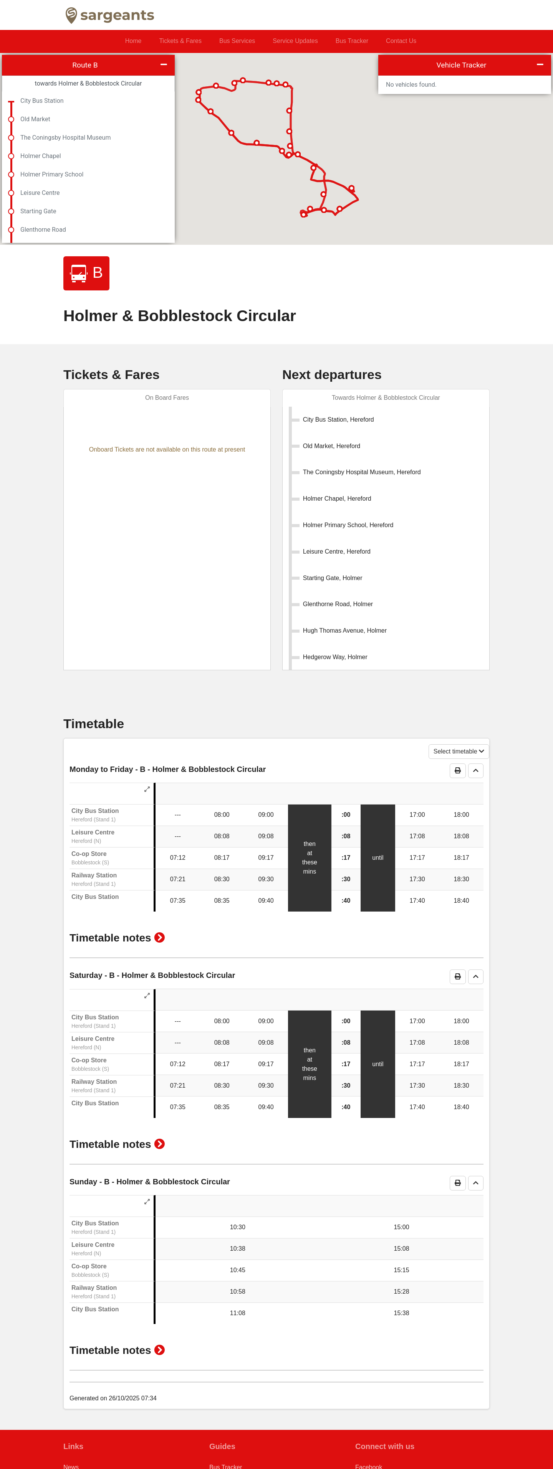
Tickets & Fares (180, 41)
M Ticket (220, 1456)
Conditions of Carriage (93, 1456)
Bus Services (237, 41)
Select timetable (459, 715)
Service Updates (295, 41)
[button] (159, 902)
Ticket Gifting (227, 1444)
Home (133, 41)
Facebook (368, 1431)
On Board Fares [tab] (167, 397)
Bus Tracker (352, 41)
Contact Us (401, 41)
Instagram (368, 1444)
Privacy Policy (82, 1444)
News (71, 1431)
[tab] (386, 398)
